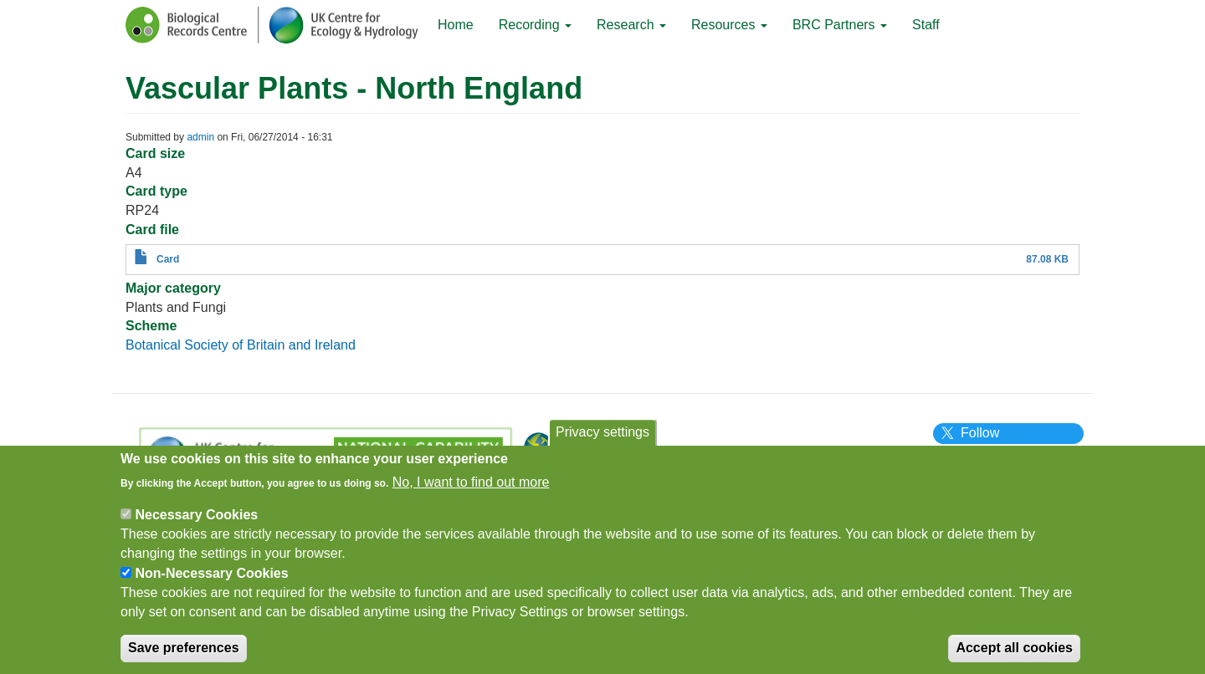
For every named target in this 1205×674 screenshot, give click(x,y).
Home (456, 25)
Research (631, 25)
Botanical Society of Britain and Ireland (241, 345)
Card (167, 259)
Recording (535, 25)
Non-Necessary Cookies (211, 581)
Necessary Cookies (196, 523)
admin (200, 137)
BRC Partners (839, 25)
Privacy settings (602, 440)
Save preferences (183, 657)
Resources (729, 25)
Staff (926, 25)
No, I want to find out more (471, 490)
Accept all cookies (1014, 657)
